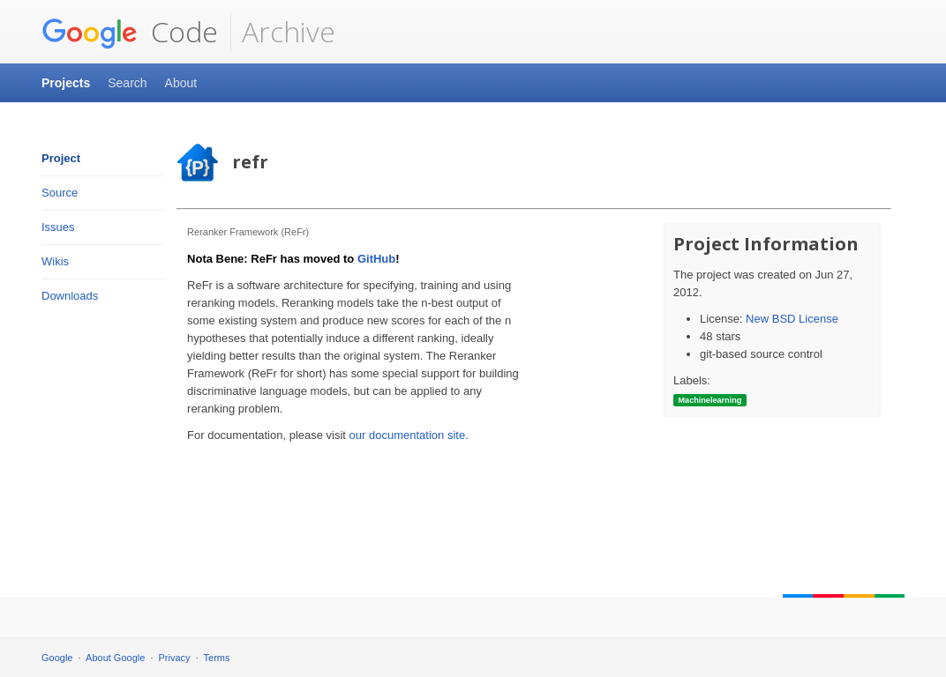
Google (56, 657)
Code (129, 31)
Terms (217, 657)
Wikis (55, 261)
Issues (58, 227)
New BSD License (792, 318)
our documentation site (407, 435)
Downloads (69, 295)
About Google (115, 657)
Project (60, 158)
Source (59, 192)
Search (127, 83)
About (181, 83)
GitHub (376, 258)
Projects (65, 83)
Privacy (175, 657)
